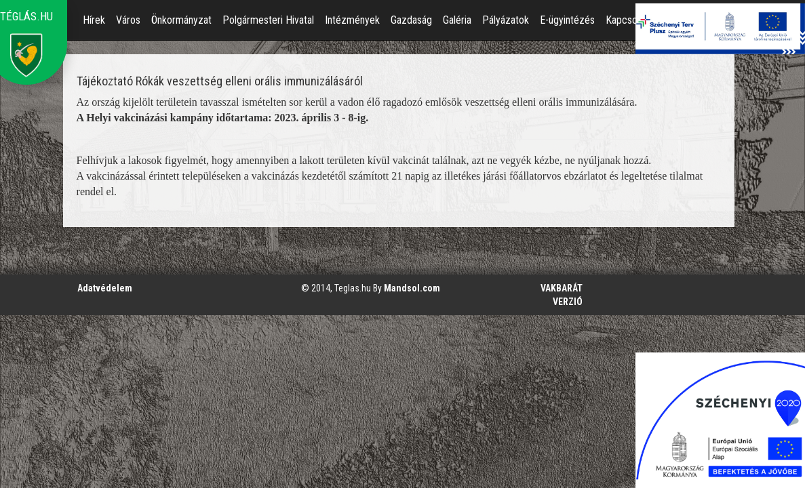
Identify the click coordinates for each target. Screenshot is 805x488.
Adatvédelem (104, 288)
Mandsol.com (412, 288)
